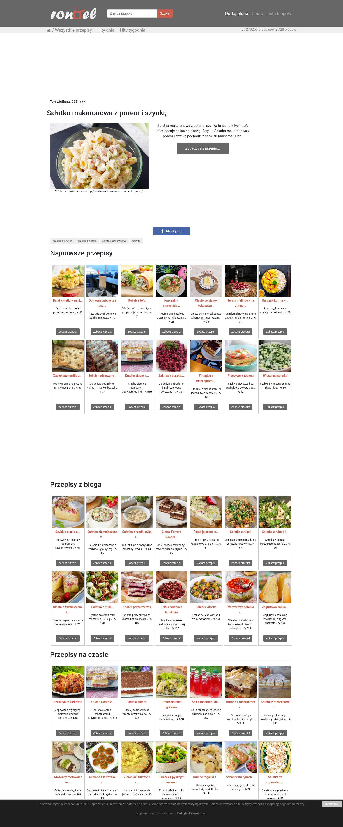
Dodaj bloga (236, 13)
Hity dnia (105, 30)
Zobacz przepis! (68, 331)
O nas (257, 13)
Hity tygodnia (132, 30)
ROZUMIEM (332, 803)
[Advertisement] (171, 68)
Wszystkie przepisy (73, 30)
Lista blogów (278, 13)
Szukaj (165, 13)
